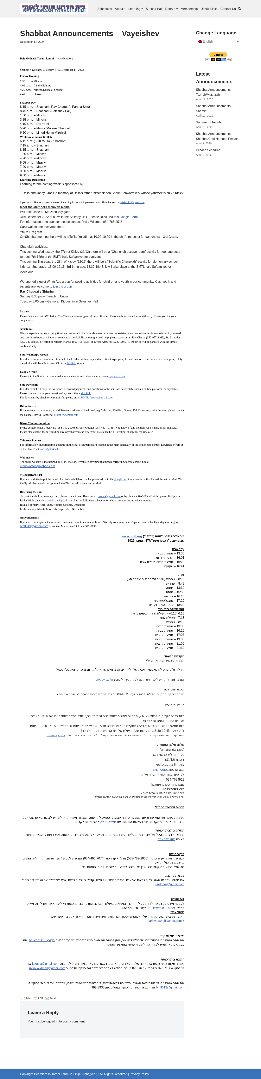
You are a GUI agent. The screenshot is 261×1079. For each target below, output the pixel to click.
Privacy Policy (139, 1074)
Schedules (104, 8)
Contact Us (228, 8)
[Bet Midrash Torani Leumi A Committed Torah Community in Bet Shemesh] (54, 8)
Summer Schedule (209, 122)
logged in (52, 1021)
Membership (189, 8)
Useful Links (209, 8)
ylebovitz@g (104, 679)
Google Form (129, 217)
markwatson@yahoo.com (37, 466)
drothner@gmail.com (66, 414)
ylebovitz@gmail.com (132, 202)
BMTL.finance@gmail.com (96, 397)
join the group (62, 286)
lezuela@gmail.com (109, 496)
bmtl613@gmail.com (34, 526)
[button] (124, 9)
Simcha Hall (154, 8)
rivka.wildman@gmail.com (57, 500)
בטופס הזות (160, 769)
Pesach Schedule (208, 150)
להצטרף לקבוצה (56, 735)
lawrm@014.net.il (50, 449)
